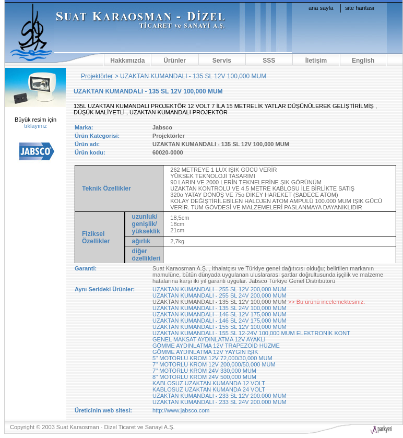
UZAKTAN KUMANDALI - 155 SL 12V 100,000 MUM (219, 327)
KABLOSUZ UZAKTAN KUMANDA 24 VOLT (208, 389)
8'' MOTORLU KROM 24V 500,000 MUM (204, 377)
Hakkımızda (127, 60)
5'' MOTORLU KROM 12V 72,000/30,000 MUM (212, 358)
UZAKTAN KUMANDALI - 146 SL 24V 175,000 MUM (219, 320)
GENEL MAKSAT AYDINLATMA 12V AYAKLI (209, 339)
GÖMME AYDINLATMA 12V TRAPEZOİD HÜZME (216, 345)
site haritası (359, 8)
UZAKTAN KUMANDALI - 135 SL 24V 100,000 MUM (219, 308)
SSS (269, 60)
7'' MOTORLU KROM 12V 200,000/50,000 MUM (214, 364)
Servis (221, 60)
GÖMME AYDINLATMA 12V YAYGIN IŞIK (205, 352)
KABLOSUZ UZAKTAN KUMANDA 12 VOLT (208, 383)
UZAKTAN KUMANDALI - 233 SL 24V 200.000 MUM (219, 402)
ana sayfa (321, 8)
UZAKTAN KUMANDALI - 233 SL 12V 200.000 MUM (219, 396)
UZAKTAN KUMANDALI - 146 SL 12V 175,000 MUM (219, 314)
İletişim (316, 60)
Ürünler (174, 60)
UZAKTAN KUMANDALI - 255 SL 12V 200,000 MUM (219, 289)
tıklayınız (35, 126)
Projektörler (97, 76)
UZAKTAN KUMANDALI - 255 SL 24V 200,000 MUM (219, 295)
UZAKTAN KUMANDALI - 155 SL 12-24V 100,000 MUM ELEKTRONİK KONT (251, 333)
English (363, 60)
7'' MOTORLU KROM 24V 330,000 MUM (204, 371)
